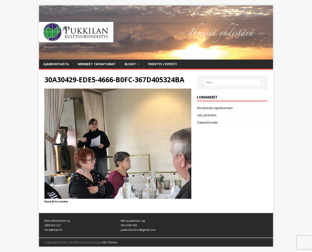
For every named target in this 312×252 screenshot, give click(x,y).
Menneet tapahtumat (97, 64)
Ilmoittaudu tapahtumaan (215, 108)
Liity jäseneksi (206, 115)
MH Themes (110, 242)
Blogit (130, 64)
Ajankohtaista (56, 64)
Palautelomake (207, 122)
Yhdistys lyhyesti (162, 64)
